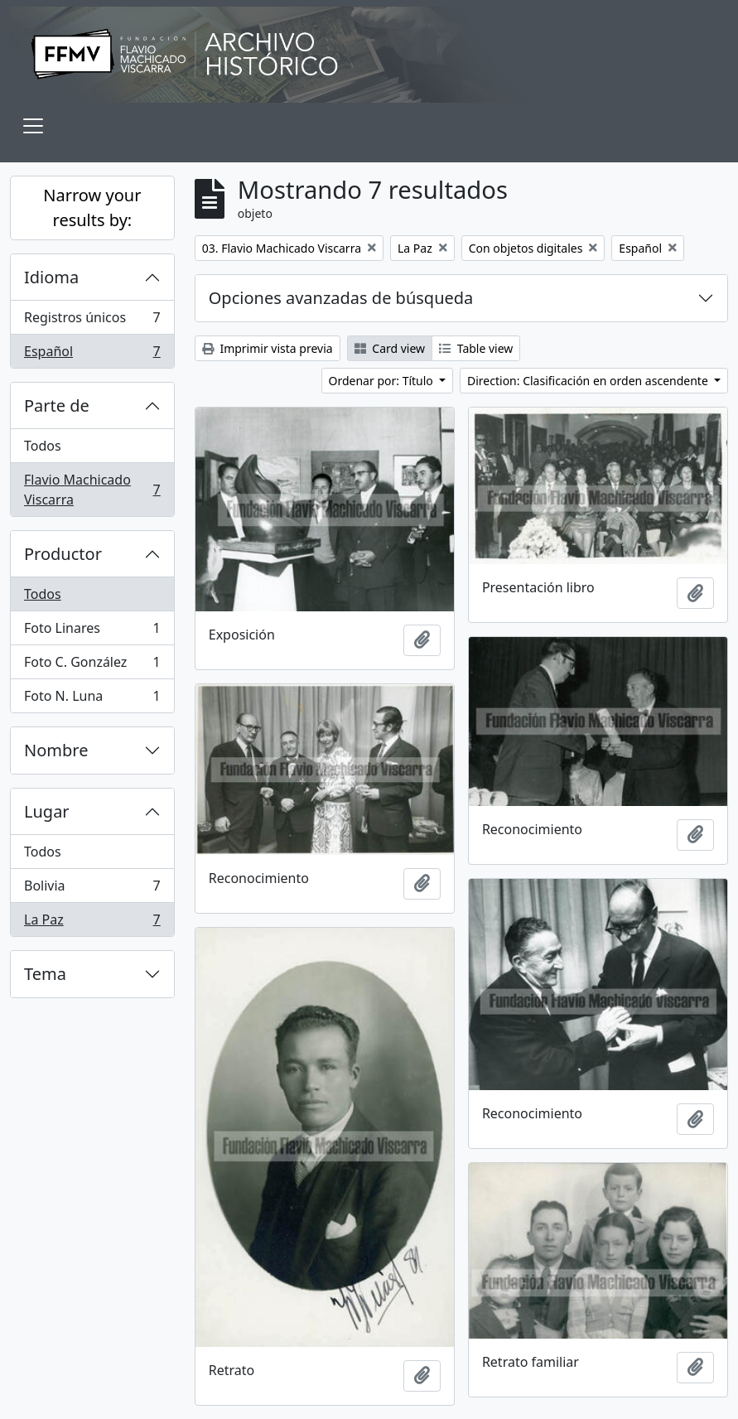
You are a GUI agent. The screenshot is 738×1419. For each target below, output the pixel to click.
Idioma (51, 277)
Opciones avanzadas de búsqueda (341, 298)
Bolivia (92, 889)
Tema (45, 974)
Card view (390, 348)
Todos (42, 446)
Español (92, 354)
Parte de (56, 405)
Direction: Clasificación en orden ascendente (589, 381)
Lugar (47, 811)
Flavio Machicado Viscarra (92, 490)
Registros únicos (92, 321)
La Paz (92, 923)
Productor (63, 554)
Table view (476, 348)
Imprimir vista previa (267, 348)
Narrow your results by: (92, 207)
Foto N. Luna (92, 699)
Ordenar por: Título (383, 381)
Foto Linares (92, 631)
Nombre (56, 750)
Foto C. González (92, 665)
